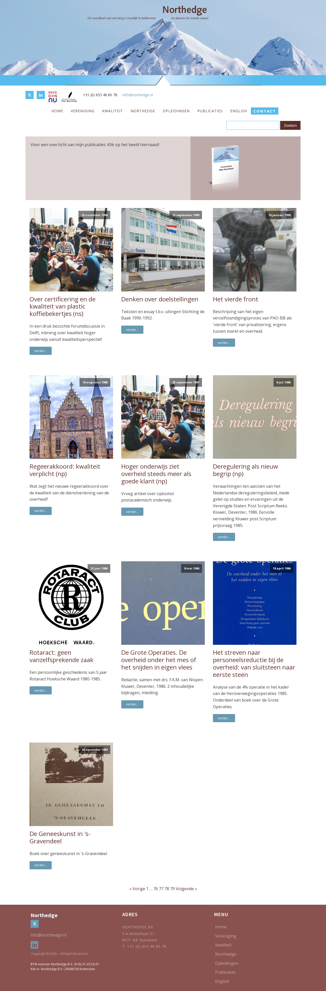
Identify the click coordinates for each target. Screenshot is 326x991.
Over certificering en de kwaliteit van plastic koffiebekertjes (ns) (63, 306)
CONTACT (264, 111)
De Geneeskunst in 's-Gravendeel (60, 837)
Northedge (143, 110)
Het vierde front (235, 299)
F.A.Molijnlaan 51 (138, 934)
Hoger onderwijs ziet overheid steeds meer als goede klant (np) (156, 474)
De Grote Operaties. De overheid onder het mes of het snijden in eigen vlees (158, 660)
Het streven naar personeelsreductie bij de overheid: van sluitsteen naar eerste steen (254, 663)
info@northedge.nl (138, 94)
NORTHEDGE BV (137, 927)
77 (161, 888)
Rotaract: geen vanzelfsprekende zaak (61, 656)
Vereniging (82, 110)
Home (57, 110)
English (238, 110)
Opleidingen (176, 110)
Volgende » (186, 888)
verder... (40, 350)
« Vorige (137, 888)
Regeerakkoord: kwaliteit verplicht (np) (65, 470)
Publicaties (210, 110)
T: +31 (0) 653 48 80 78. (145, 946)
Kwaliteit (112, 110)
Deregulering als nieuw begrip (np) (245, 470)
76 (155, 888)
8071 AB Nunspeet (139, 940)
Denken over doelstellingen (159, 299)
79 (172, 888)
